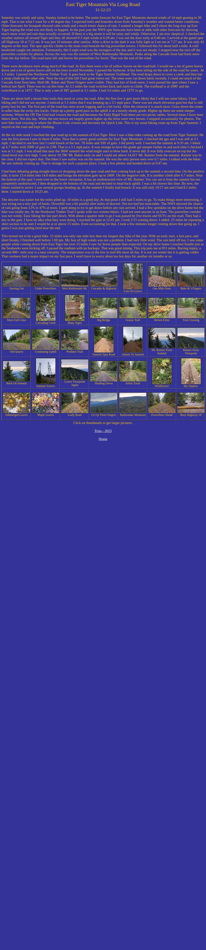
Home (103, 439)
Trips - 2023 (103, 431)
